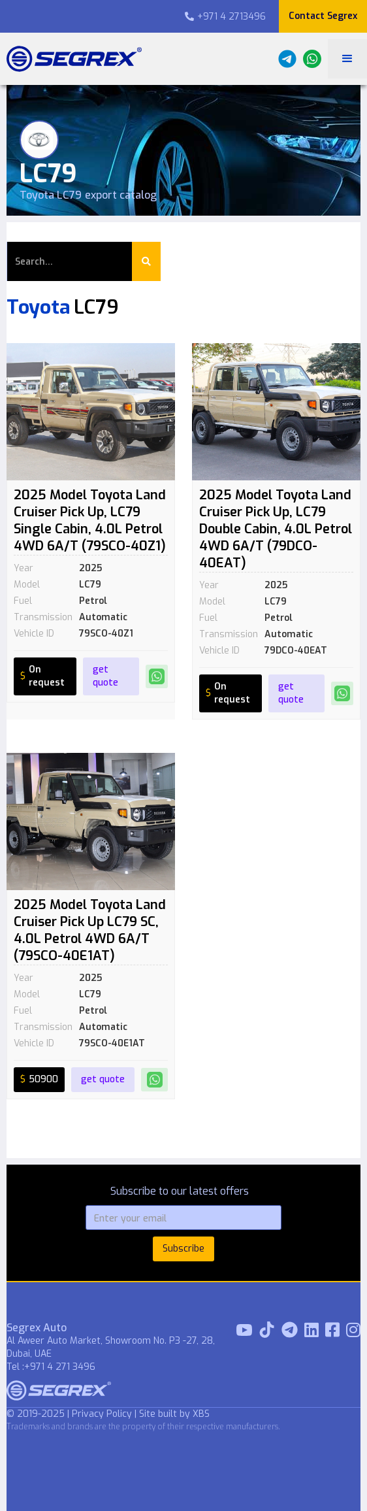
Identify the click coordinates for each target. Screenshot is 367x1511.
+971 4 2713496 (225, 16)
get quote (105, 676)
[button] (347, 58)
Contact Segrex (323, 16)
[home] (71, 59)
